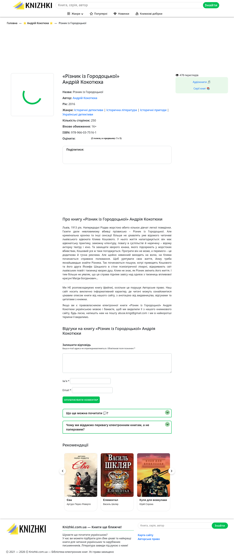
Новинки (123, 13)
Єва (69, 500)
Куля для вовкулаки (153, 500)
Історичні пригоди (153, 110)
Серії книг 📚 (202, 88)
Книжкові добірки (151, 13)
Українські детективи (78, 114)
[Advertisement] (103, 50)
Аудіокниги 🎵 (202, 82)
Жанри (76, 13)
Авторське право (149, 539)
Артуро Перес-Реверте (79, 504)
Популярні (100, 13)
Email (67, 390)
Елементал (110, 500)
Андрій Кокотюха (85, 98)
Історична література (121, 110)
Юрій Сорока (146, 504)
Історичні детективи (88, 110)
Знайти (211, 5)
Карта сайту (145, 535)
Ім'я (66, 381)
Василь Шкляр (110, 504)
